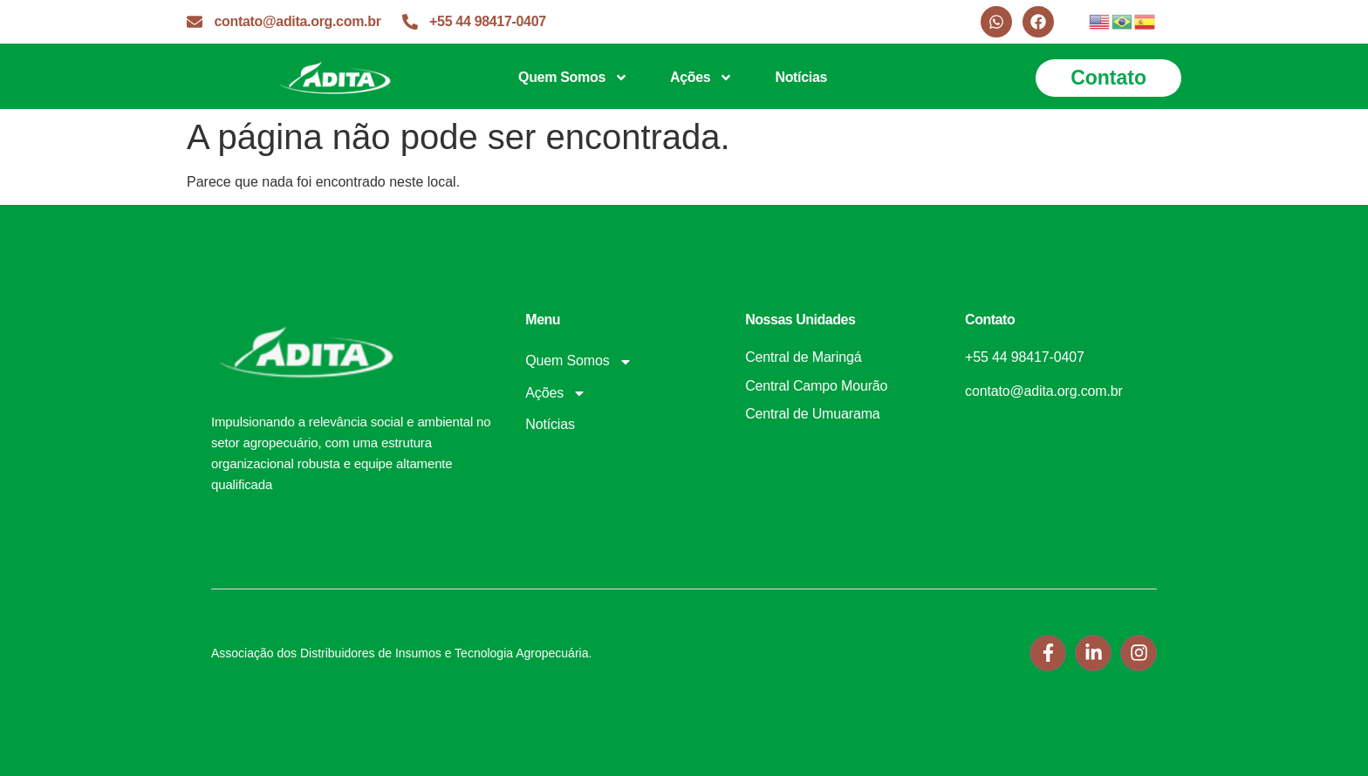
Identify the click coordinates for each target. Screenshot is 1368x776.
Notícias (801, 77)
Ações (701, 77)
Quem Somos (573, 77)
